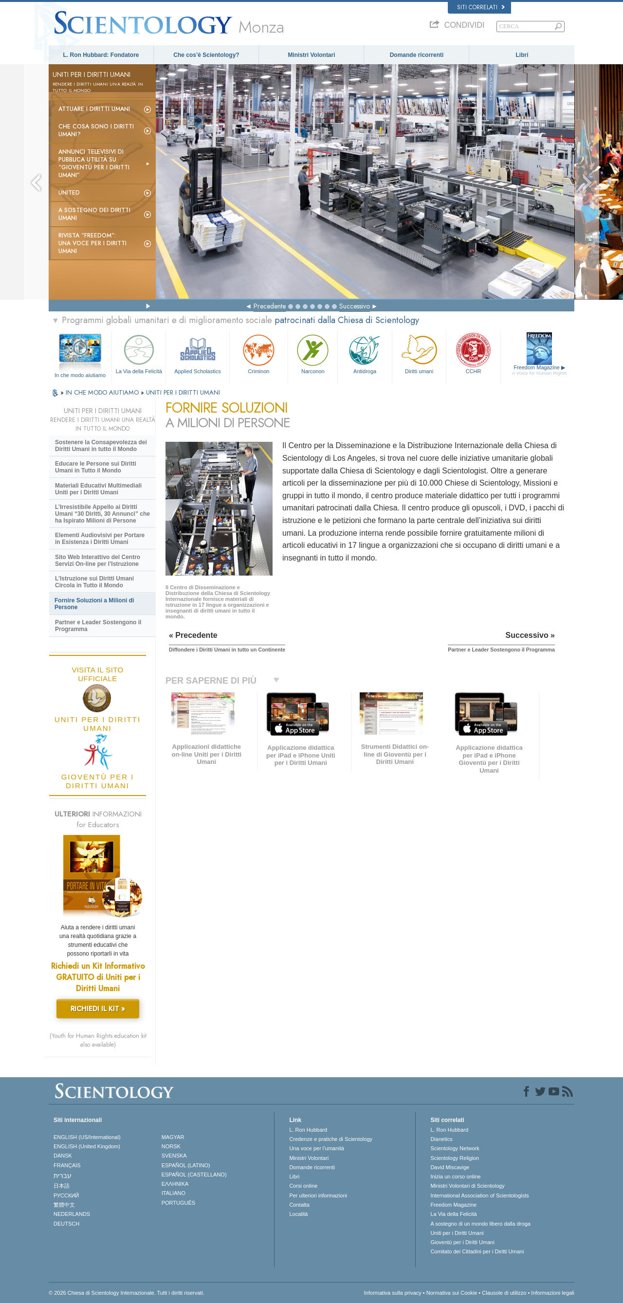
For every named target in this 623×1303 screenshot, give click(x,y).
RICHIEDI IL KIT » (98, 1008)
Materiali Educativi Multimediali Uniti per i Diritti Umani (98, 489)
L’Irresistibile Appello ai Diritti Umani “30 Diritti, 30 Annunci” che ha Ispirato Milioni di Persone (102, 514)
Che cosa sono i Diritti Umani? (96, 130)
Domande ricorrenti (417, 55)
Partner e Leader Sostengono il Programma (98, 626)
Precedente (270, 306)
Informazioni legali (552, 1293)
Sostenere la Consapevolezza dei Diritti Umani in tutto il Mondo (101, 445)
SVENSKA (174, 1155)
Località (298, 1214)
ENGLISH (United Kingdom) (87, 1146)
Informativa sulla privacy (392, 1293)
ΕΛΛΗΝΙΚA (175, 1184)
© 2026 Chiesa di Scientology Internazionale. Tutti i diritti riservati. (126, 1293)
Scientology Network (454, 1148)
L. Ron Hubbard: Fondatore (101, 55)
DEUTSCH (66, 1224)
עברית (63, 1175)
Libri (522, 55)
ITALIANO (173, 1193)
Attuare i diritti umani (94, 109)
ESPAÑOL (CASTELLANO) (194, 1174)
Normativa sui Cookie (451, 1293)
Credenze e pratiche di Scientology (330, 1139)
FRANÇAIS (67, 1165)
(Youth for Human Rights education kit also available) (98, 1040)
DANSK (63, 1155)
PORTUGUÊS (178, 1203)
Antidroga (364, 353)
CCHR (473, 353)
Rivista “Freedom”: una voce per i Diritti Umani (92, 243)
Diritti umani (419, 353)
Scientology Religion (454, 1158)
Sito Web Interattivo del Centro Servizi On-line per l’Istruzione (97, 560)
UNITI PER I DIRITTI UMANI (183, 392)
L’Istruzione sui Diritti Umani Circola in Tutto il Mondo (94, 582)
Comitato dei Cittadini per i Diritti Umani (477, 1251)
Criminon (259, 353)
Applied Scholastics (197, 353)
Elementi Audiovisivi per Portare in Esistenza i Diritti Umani (100, 538)
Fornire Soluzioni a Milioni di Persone (94, 604)
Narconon (313, 353)
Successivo (354, 306)
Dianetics (441, 1139)
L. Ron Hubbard (308, 1130)
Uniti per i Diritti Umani (456, 1233)
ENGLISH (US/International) (87, 1137)
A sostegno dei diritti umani (94, 214)
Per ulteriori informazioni (318, 1195)
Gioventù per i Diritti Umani (462, 1242)
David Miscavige (449, 1167)
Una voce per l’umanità (316, 1148)
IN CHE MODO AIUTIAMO (103, 392)
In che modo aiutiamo (80, 375)
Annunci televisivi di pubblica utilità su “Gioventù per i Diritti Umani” (93, 163)
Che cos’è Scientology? (206, 55)
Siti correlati (481, 7)
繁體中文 (64, 1205)
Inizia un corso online (455, 1176)
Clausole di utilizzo (504, 1293)
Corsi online (303, 1186)
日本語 (62, 1186)
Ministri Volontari (311, 55)
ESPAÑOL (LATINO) (186, 1165)
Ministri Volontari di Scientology (467, 1186)
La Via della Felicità (138, 353)
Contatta (299, 1205)
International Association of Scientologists (479, 1195)
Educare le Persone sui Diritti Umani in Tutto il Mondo (95, 467)
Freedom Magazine (539, 370)
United (69, 192)
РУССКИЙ (66, 1195)
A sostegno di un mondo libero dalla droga (480, 1224)
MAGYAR (173, 1137)
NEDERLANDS (72, 1214)
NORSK (171, 1146)
